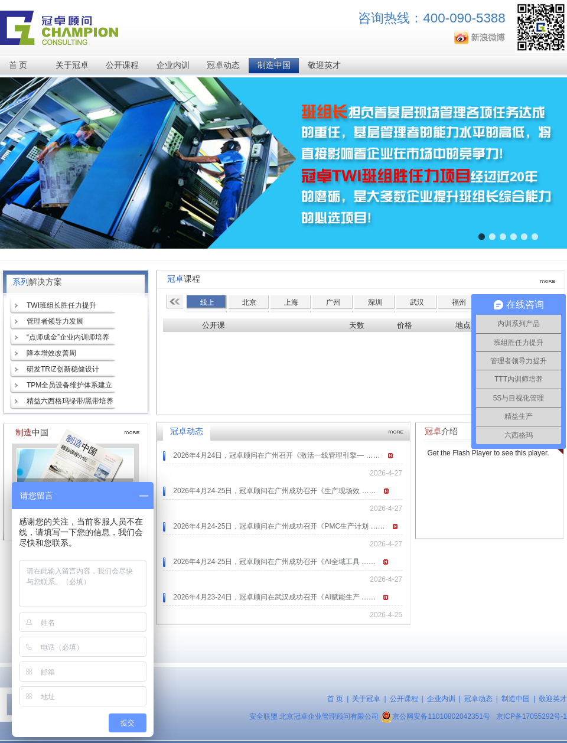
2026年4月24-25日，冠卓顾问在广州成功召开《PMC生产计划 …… (278, 526)
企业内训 (173, 65)
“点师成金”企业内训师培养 (68, 337)
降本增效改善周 (51, 353)
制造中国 (274, 65)
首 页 (18, 65)
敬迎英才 (324, 65)
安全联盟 (263, 716)
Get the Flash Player (459, 453)
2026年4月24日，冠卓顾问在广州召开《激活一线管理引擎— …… (276, 455)
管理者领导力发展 (55, 321)
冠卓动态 (223, 65)
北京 (249, 302)
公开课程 (122, 65)
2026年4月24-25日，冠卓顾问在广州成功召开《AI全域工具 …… (274, 562)
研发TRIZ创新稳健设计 (63, 369)
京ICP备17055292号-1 (531, 716)
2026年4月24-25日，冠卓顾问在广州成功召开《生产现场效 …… (274, 491)
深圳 (375, 302)
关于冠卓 (72, 65)
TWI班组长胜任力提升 (61, 305)
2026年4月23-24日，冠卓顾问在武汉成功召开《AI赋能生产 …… (274, 597)
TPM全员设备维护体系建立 (69, 385)
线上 (207, 302)
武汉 (417, 302)
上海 (291, 302)
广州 (333, 302)
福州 (459, 302)
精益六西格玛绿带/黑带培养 (70, 401)
